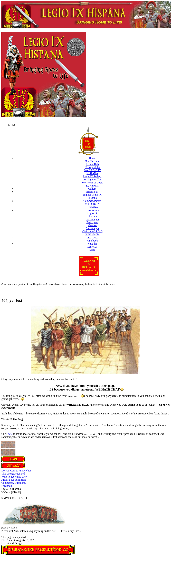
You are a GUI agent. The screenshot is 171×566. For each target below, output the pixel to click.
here (10, 433)
